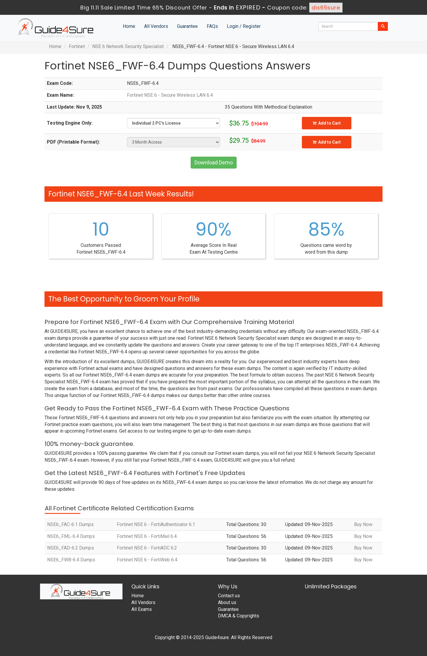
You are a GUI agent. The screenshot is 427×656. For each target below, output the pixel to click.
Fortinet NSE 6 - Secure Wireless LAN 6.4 (170, 95)
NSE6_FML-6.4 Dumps (71, 536)
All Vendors (156, 26)
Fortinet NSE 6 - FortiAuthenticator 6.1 (156, 524)
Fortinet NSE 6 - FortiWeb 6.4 (147, 560)
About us (227, 602)
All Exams (141, 609)
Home (129, 26)
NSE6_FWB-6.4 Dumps (71, 560)
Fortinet (77, 46)
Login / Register (244, 26)
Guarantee (187, 26)
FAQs (212, 26)
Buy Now (363, 524)
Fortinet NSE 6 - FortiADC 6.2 (147, 548)
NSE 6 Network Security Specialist (128, 46)
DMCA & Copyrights (238, 616)
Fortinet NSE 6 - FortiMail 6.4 (147, 536)
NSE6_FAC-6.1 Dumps (70, 524)
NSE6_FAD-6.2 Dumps (70, 548)
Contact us (229, 595)
